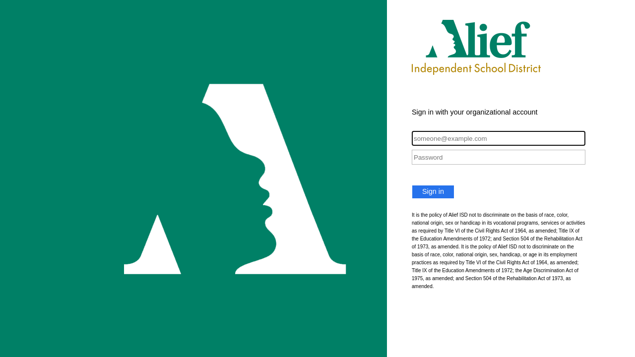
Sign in (433, 191)
